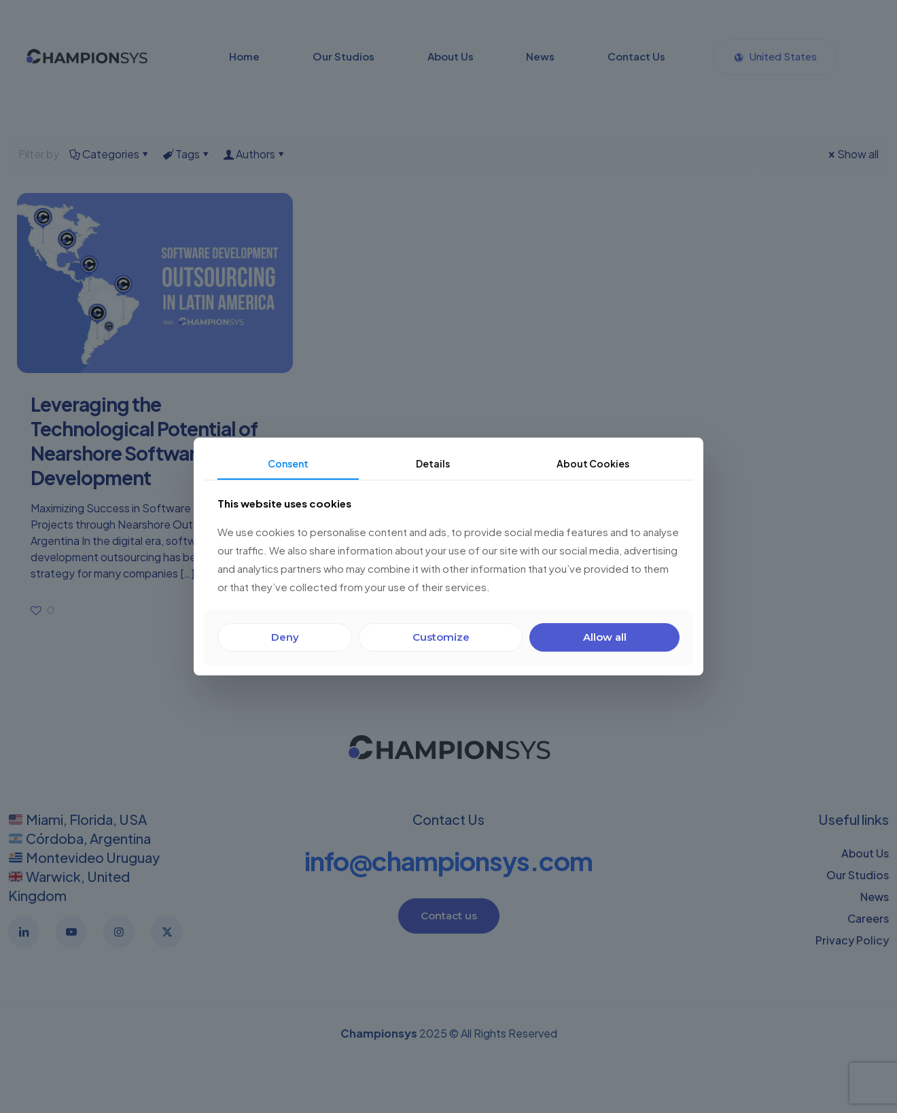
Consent (288, 463)
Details (433, 463)
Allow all (605, 637)
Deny (285, 637)
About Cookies (593, 463)
